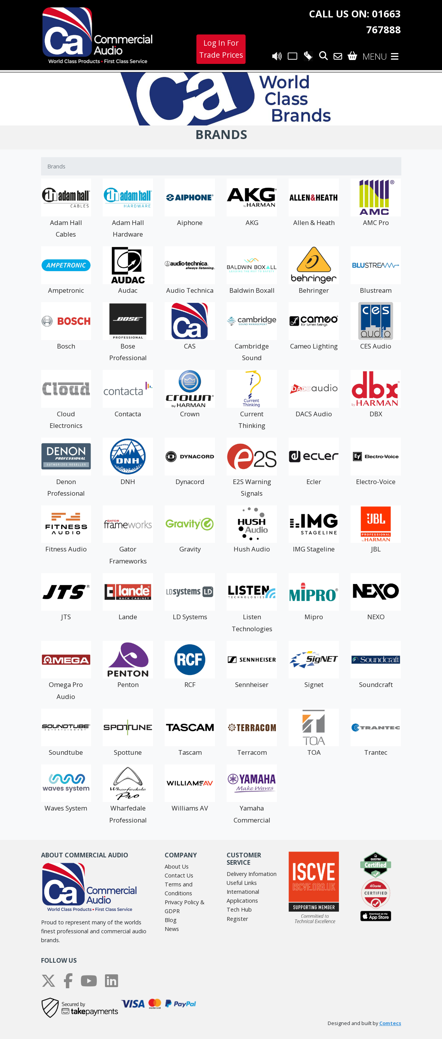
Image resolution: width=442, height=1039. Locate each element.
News (172, 929)
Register (237, 918)
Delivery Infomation (252, 874)
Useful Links (242, 882)
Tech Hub (239, 909)
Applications (242, 900)
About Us (177, 866)
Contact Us (179, 875)
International (243, 891)
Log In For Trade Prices (221, 49)
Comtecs (390, 1023)
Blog (171, 920)
